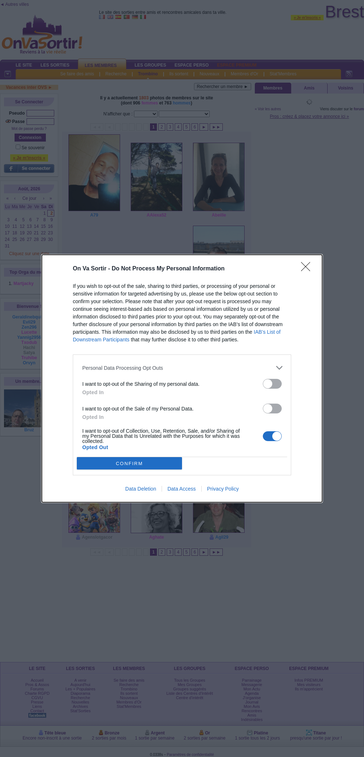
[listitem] (182, 368)
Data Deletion (140, 489)
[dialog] (182, 378)
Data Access (181, 489)
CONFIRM (129, 463)
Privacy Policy (223, 489)
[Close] (308, 269)
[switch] (272, 384)
